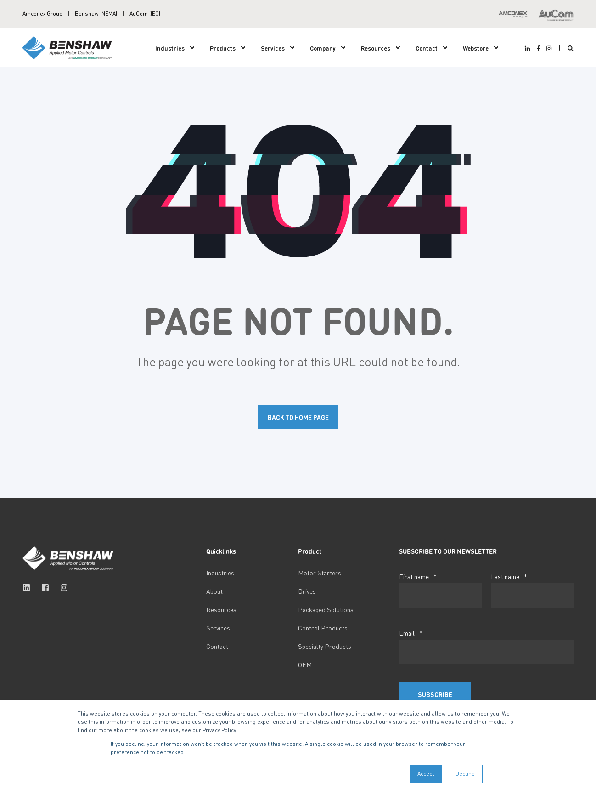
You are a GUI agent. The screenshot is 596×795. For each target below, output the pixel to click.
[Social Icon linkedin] (29, 587)
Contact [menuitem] (427, 47)
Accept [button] (425, 773)
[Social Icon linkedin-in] (528, 48)
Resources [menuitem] (375, 47)
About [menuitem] (214, 591)
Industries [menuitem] (170, 47)
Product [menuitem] (309, 551)
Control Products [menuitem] (323, 628)
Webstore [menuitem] (476, 47)
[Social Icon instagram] (548, 48)
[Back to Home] (68, 47)
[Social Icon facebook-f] (538, 48)
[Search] (571, 47)
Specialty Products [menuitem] (324, 646)
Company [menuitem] (323, 47)
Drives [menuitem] (307, 591)
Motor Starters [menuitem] (319, 572)
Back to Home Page (298, 417)
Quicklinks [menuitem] (221, 551)
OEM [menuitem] (305, 664)
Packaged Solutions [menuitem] (326, 609)
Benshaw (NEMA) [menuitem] (96, 14)
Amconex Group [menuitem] (42, 14)
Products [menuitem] (223, 47)
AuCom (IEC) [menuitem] (144, 14)
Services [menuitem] (273, 47)
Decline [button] (465, 773)
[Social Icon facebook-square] (45, 587)
